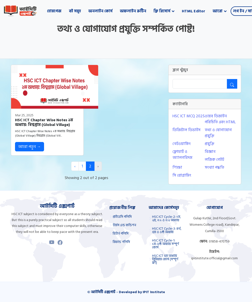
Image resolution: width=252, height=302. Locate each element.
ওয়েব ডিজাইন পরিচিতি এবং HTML (220, 119)
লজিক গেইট (214, 159)
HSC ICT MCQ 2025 (189, 116)
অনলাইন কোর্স (100, 11)
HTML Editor (193, 11)
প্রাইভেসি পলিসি (122, 217)
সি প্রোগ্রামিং (182, 175)
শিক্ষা (177, 167)
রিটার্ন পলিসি (120, 233)
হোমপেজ (54, 11)
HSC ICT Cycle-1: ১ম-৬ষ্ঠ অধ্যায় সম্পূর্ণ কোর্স (165, 244)
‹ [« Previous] (75, 166)
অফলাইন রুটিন (133, 11)
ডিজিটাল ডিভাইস (187, 130)
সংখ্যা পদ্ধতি (214, 167)
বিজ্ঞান (210, 151)
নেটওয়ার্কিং (182, 144)
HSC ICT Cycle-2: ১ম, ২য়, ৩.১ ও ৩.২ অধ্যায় (166, 218)
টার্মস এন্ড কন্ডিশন (124, 225)
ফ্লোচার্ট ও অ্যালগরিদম (182, 154)
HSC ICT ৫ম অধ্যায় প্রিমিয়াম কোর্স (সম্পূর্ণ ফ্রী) (165, 259)
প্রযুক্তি (209, 144)
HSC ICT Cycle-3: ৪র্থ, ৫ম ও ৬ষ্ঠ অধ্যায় (166, 230)
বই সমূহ (75, 11)
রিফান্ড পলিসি (121, 242)
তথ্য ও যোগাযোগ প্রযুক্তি (218, 133)
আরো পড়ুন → (29, 146)
